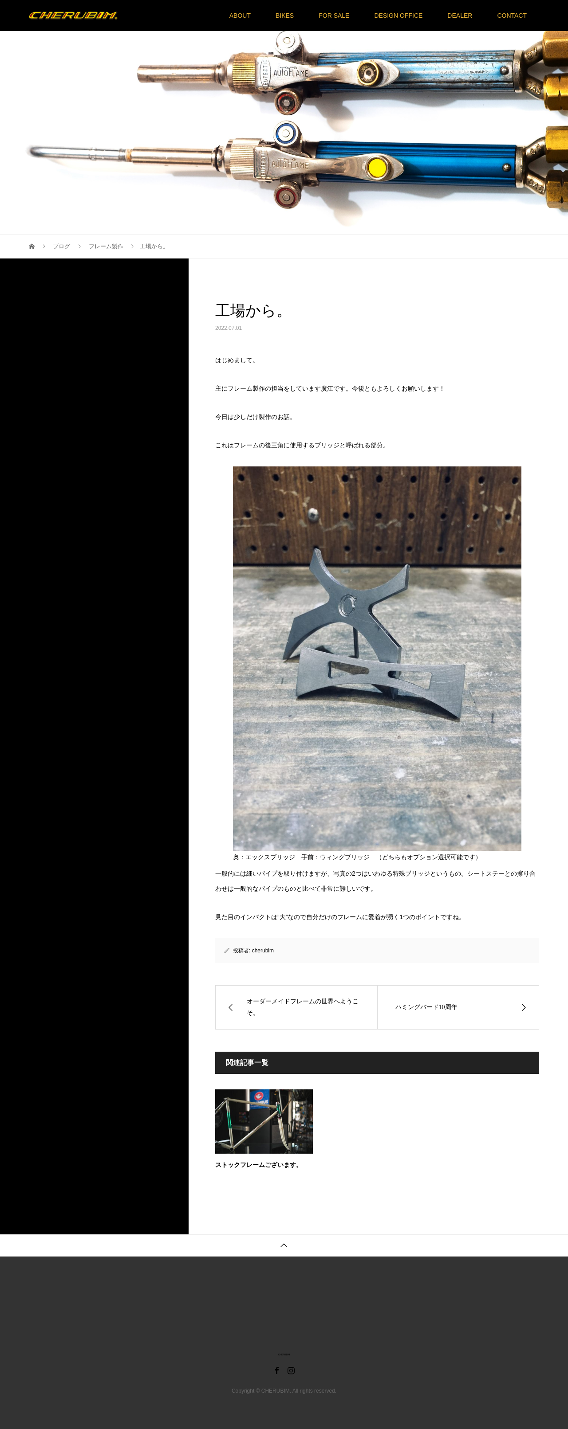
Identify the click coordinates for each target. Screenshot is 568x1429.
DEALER (459, 15)
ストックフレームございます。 (258, 1165)
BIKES (285, 15)
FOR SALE (334, 15)
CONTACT (512, 15)
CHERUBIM (284, 1355)
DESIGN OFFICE (398, 15)
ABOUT (240, 15)
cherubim (263, 950)
